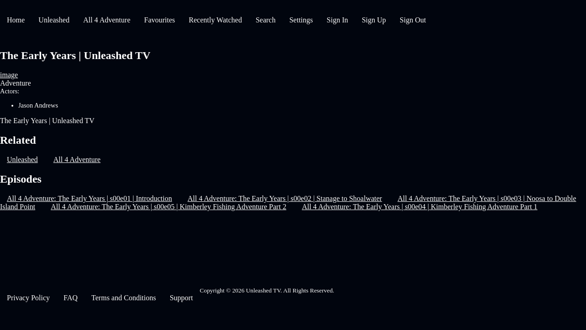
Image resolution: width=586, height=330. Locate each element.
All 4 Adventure (106, 20)
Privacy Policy (28, 298)
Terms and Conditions (124, 298)
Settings (301, 20)
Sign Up (374, 20)
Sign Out (413, 20)
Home (16, 20)
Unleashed (54, 20)
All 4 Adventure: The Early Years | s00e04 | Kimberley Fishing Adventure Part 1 (419, 207)
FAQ (71, 298)
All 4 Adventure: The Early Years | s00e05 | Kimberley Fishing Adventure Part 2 (168, 207)
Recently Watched (215, 20)
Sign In (337, 20)
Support (181, 298)
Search (265, 20)
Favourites (159, 20)
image (9, 75)
